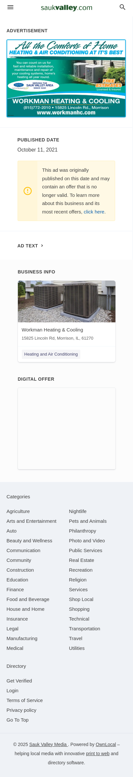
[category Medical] (15, 648)
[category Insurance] (17, 619)
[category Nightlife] (77, 511)
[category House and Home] (26, 609)
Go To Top (18, 720)
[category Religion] (77, 579)
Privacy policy (21, 710)
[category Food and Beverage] (28, 599)
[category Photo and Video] (87, 540)
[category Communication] (23, 550)
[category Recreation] (81, 570)
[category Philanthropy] (82, 531)
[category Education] (17, 579)
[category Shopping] (79, 609)
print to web (97, 753)
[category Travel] (75, 638)
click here (94, 211)
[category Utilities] (77, 648)
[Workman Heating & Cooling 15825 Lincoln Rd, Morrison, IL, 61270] (67, 312)
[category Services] (78, 589)
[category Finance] (15, 589)
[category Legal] (13, 628)
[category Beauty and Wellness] (29, 540)
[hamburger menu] (10, 7)
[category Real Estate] (81, 560)
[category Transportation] (84, 628)
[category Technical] (79, 619)
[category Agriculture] (18, 511)
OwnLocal (106, 744)
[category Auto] (12, 531)
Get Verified (19, 680)
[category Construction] (20, 570)
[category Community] (19, 560)
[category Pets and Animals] (88, 521)
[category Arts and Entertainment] (31, 521)
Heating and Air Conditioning (51, 354)
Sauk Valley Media (48, 744)
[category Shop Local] (81, 599)
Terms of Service (25, 700)
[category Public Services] (85, 550)
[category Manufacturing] (22, 638)
